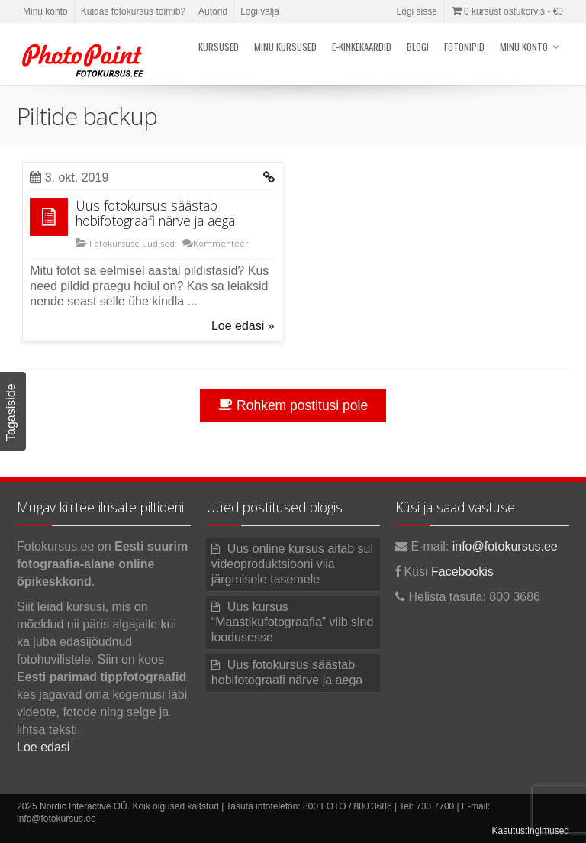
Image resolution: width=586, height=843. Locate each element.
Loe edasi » (243, 325)
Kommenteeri (222, 243)
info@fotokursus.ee (505, 546)
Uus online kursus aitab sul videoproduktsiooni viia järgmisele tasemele (292, 564)
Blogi (418, 46)
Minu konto (45, 11)
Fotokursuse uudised (131, 243)
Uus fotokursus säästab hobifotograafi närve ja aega (155, 213)
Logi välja (259, 11)
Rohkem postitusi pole (293, 405)
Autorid (212, 11)
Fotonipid (464, 46)
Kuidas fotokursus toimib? (133, 11)
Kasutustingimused (530, 830)
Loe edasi (43, 747)
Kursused (218, 46)
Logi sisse (417, 11)
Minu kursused (285, 46)
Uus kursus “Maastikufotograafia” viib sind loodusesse (292, 622)
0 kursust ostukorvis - (506, 11)
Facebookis (462, 571)
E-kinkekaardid (361, 46)
